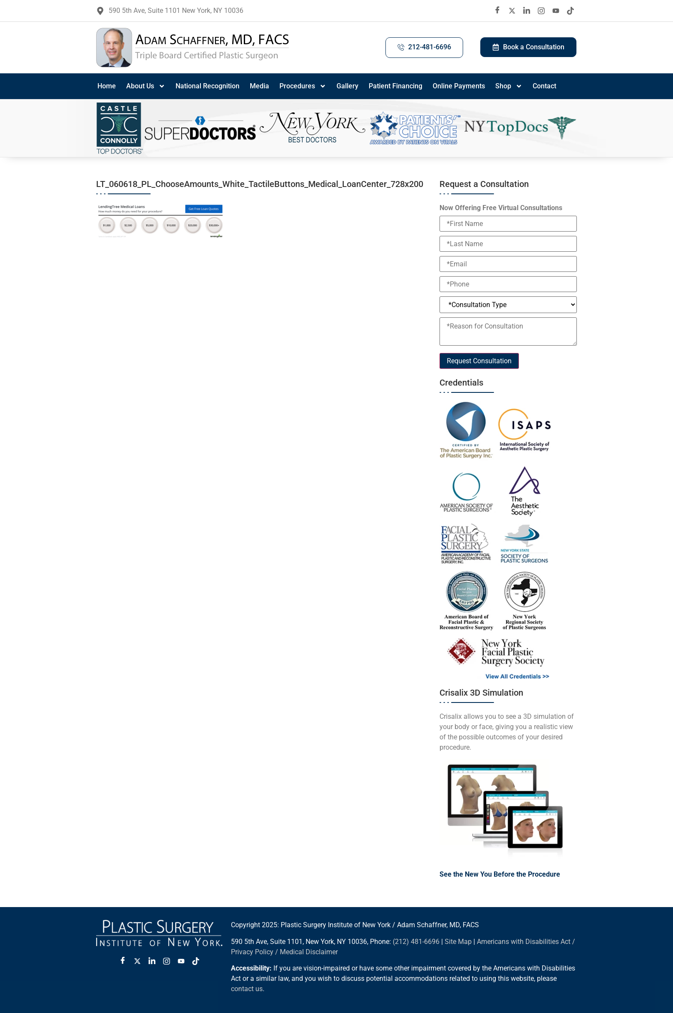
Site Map (458, 942)
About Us (145, 86)
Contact (544, 86)
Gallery (347, 86)
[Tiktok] (570, 10)
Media (259, 86)
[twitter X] (512, 10)
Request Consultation (479, 361)
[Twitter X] (137, 961)
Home (106, 86)
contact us (247, 989)
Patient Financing (395, 86)
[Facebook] (497, 10)
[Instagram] (541, 10)
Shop (508, 86)
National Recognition (207, 86)
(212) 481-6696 (416, 942)
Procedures (302, 86)
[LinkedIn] (526, 10)
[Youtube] (555, 10)
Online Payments (459, 86)
